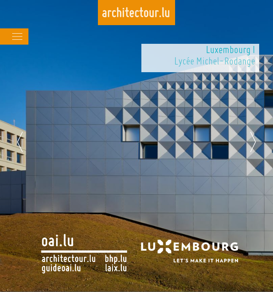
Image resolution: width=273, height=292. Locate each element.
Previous (20, 142)
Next (253, 142)
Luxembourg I (230, 51)
